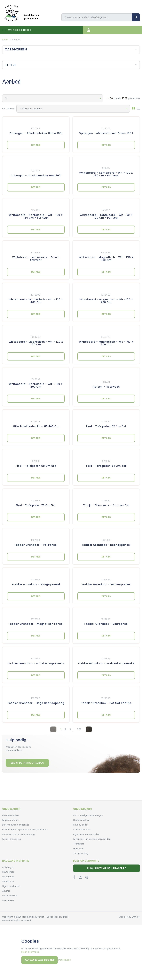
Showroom (8, 881)
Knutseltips (8, 871)
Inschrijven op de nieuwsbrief (106, 868)
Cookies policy (81, 820)
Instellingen (64, 959)
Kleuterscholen (10, 815)
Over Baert (8, 900)
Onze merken (9, 895)
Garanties (78, 848)
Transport (78, 843)
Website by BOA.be (129, 916)
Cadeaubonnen (81, 829)
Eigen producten (11, 886)
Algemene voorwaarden (86, 834)
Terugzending (80, 853)
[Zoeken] (96, 17)
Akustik (6, 890)
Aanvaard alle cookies (40, 959)
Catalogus (8, 867)
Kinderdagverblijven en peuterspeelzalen (24, 829)
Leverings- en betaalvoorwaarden (92, 839)
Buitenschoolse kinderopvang (18, 834)
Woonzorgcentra (11, 839)
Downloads (8, 876)
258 (79, 729)
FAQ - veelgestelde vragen (88, 815)
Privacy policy (80, 824)
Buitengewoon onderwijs (15, 824)
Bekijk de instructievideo (27, 762)
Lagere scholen (10, 820)
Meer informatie (30, 951)
